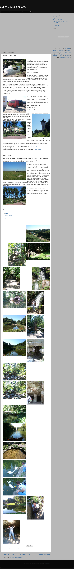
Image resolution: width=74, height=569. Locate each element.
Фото (6, 218)
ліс (14, 547)
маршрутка (18, 547)
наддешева (63, 54)
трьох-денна (62, 57)
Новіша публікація (8, 554)
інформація (55, 52)
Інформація (17, 11)
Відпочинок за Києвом (13, 6)
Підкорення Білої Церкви (58, 19)
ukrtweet (68, 57)
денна (54, 50)
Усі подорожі (56, 25)
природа (67, 55)
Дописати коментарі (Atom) (16, 557)
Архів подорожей (26, 11)
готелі (6, 213)
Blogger (48, 563)
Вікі (6, 217)
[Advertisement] (17, 31)
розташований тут (38, 149)
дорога (68, 50)
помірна (26, 547)
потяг (61, 55)
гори (57, 48)
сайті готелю (34, 146)
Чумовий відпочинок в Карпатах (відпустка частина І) (60, 17)
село (54, 57)
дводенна (11, 547)
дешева (61, 50)
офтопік (68, 54)
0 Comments (21, 545)
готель (7, 547)
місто (22, 547)
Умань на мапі (8, 215)
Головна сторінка (7, 11)
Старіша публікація (44, 554)
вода (54, 48)
